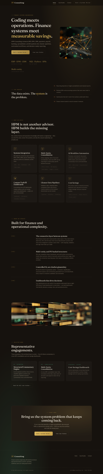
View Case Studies (61, 435)
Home (54, 2)
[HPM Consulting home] (17, 2)
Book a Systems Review (82, 2)
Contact (69, 2)
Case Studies (61, 2)
